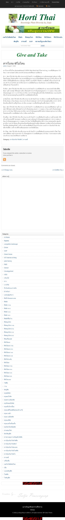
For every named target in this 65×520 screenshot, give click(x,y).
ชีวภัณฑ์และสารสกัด (10, 288)
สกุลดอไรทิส (7, 396)
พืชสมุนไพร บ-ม (9, 332)
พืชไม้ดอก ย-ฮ (8, 356)
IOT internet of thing (10, 257)
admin (4, 66)
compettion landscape (11, 244)
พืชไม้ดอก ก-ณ (8, 346)
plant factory (8, 261)
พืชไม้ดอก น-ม (8, 352)
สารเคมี (24, 41)
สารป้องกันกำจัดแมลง (10, 447)
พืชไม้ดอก (47, 37)
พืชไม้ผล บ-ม (8, 373)
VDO (5, 274)
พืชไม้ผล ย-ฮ (8, 376)
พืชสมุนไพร (29, 37)
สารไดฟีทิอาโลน (58, 170)
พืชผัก (20, 37)
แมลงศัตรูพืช (8, 471)
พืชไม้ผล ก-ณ (8, 366)
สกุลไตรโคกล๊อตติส (10, 427)
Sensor (6, 268)
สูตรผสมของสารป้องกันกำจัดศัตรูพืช (24, 6)
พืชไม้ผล (38, 37)
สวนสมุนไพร (26, 2)
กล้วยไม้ (6, 278)
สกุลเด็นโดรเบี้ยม (9, 406)
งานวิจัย (18, 2)
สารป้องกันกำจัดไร (9, 454)
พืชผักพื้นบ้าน (8, 318)
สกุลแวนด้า (7, 413)
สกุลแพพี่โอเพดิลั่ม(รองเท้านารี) (13, 410)
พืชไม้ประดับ (58, 37)
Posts (49, 6)
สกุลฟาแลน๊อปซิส (9, 400)
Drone (6, 247)
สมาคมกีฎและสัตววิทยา (43, 41)
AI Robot (7, 237)
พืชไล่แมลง (7, 379)
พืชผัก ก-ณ (7, 305)
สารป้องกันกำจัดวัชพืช (11, 440)
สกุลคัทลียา (7, 393)
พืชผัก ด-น (7, 308)
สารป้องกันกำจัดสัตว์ (16, 139)
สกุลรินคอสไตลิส (9, 403)
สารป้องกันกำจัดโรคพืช (11, 450)
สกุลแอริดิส (7, 420)
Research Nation (55, 2)
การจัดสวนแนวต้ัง (44, 2)
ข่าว (12, 2)
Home (7, 2)
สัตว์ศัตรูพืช (7, 434)
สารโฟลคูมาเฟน (7, 170)
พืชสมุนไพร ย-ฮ (8, 335)
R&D (5, 264)
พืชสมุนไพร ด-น (9, 329)
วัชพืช (6, 383)
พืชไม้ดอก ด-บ (8, 349)
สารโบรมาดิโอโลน (13, 63)
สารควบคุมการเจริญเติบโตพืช (13, 437)
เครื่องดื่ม (7, 461)
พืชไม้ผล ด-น (8, 369)
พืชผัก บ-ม (7, 312)
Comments (40, 6)
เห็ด (5, 467)
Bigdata (6, 241)
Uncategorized (8, 271)
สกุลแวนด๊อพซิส (9, 417)
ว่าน (5, 386)
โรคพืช (6, 474)
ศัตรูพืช (16, 41)
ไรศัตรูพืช (7, 478)
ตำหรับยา (34, 2)
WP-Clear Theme (47, 512)
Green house (8, 254)
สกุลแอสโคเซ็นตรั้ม (10, 423)
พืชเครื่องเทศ (8, 339)
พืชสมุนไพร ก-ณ (9, 325)
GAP (31, 41)
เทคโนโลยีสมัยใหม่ (9, 37)
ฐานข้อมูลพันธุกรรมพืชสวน (32, 506)
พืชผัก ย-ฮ (7, 315)
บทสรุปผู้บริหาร (8, 295)
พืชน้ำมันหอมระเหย (10, 298)
